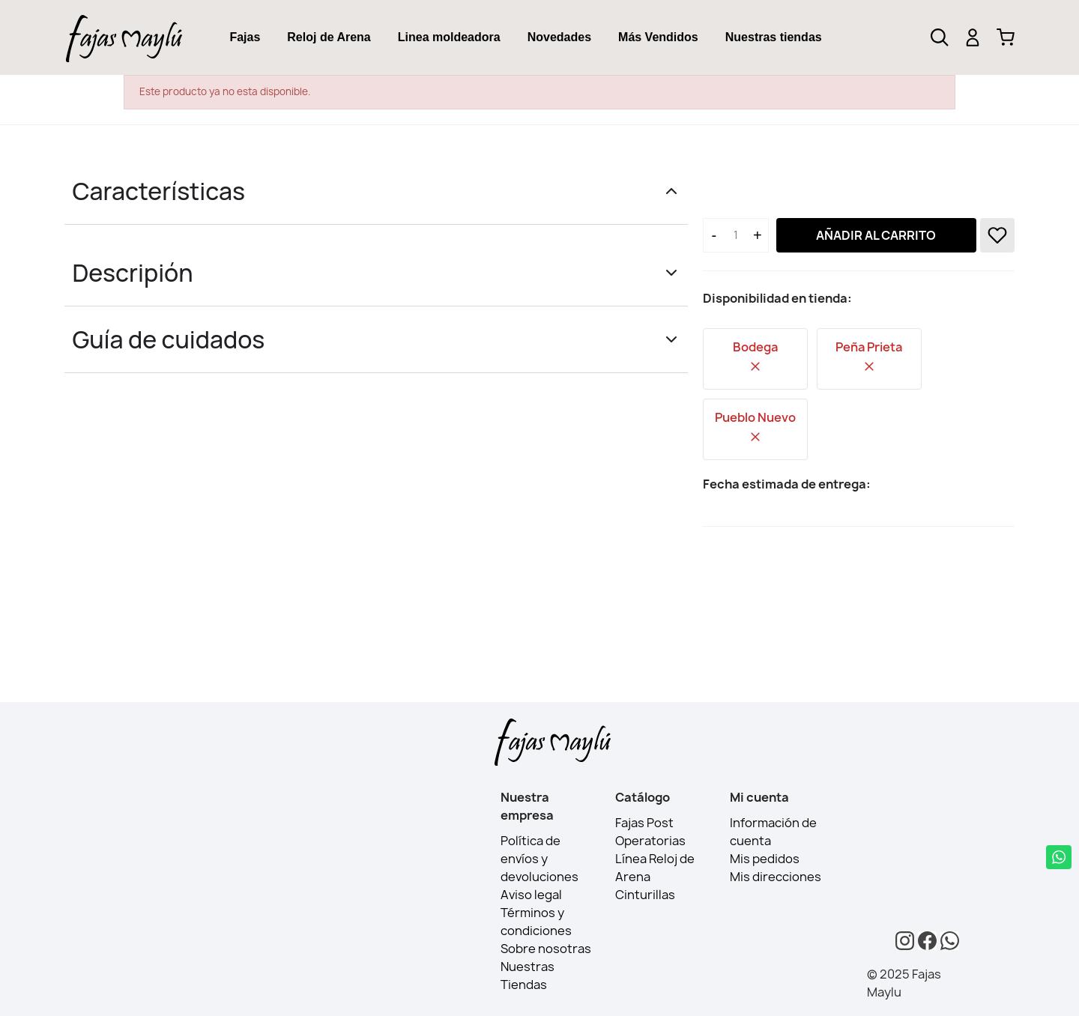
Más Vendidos (658, 37)
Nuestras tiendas (773, 37)
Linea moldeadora (449, 37)
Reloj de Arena (328, 37)
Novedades (559, 37)
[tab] (244, 37)
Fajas (244, 37)
